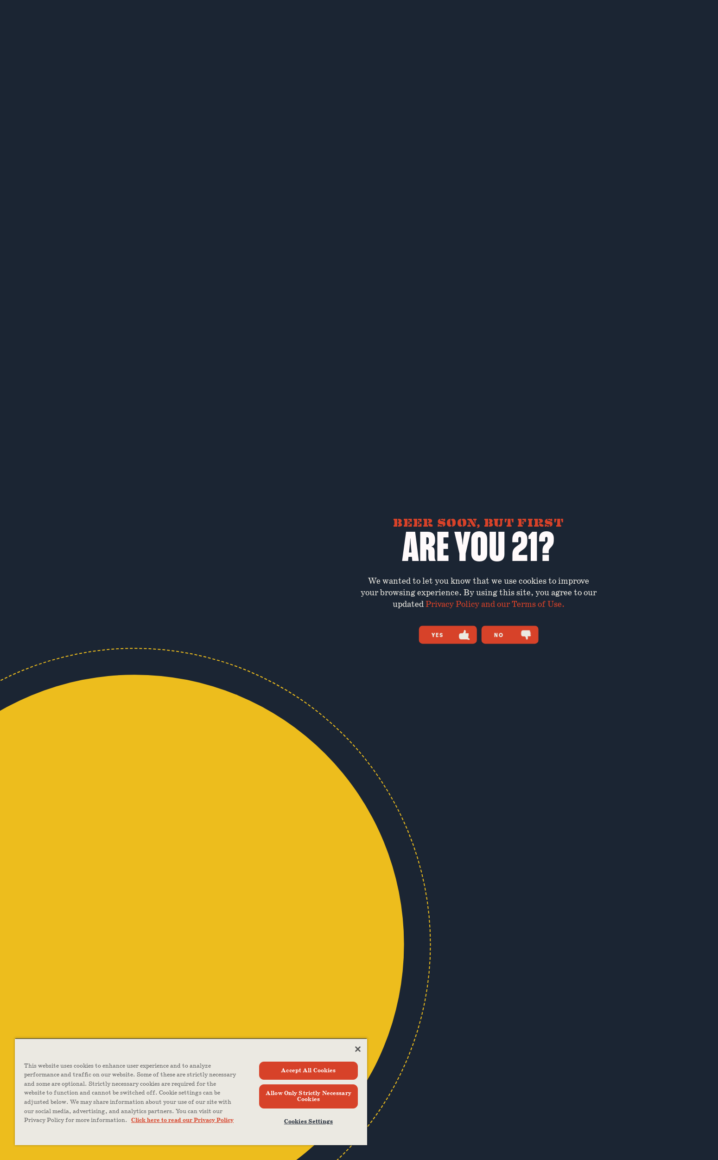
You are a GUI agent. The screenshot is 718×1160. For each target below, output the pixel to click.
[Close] (358, 1049)
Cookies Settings (308, 1122)
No (513, 635)
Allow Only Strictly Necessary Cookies (308, 1096)
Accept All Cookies (308, 1071)
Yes (451, 635)
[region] (191, 1091)
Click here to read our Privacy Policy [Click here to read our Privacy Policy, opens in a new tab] (182, 1120)
